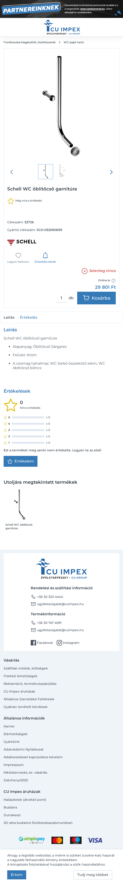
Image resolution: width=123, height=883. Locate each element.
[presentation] (111, 172)
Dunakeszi (12, 815)
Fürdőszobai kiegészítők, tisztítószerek (30, 42)
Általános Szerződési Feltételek (29, 699)
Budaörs (10, 807)
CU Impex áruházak (19, 691)
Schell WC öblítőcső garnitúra (18, 526)
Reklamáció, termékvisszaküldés (30, 684)
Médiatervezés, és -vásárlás (25, 772)
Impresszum (14, 765)
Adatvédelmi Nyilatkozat (24, 749)
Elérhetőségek (16, 734)
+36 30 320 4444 (47, 596)
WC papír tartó (74, 42)
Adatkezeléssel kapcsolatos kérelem (33, 757)
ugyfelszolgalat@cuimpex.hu (57, 604)
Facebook (42, 642)
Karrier (9, 726)
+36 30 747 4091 (46, 623)
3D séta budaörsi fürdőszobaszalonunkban (38, 823)
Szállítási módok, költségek (26, 668)
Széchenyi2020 (16, 780)
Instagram (68, 642)
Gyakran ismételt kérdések (26, 707)
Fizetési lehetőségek (20, 676)
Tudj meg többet (92, 875)
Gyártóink (12, 742)
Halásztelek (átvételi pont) (25, 800)
